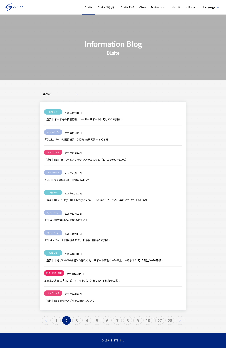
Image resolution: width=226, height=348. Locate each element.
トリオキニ (191, 7)
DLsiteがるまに (107, 7)
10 (148, 320)
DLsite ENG (127, 7)
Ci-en (142, 7)
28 (170, 320)
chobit (176, 7)
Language (209, 7)
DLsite (88, 7)
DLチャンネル (159, 7)
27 (160, 320)
